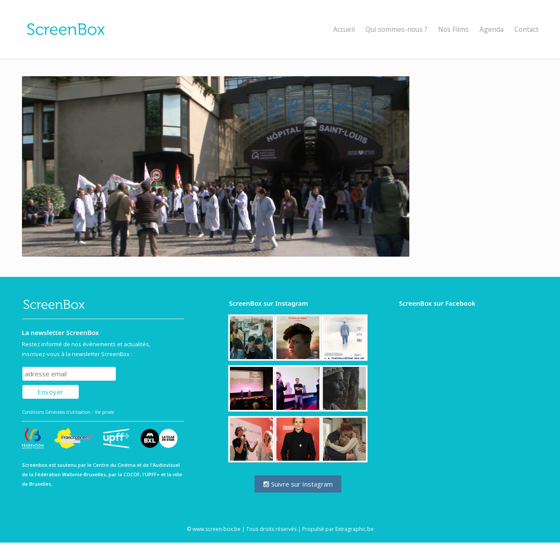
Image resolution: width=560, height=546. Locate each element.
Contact (526, 29)
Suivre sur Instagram (298, 484)
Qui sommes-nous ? (396, 29)
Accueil (344, 29)
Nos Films (453, 29)
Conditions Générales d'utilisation (56, 412)
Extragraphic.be (354, 529)
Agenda (492, 29)
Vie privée (104, 412)
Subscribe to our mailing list (68, 358)
